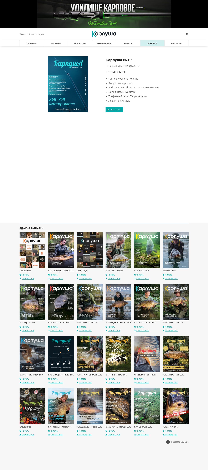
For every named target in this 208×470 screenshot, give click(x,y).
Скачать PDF (114, 109)
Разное (128, 43)
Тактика (56, 43)
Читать (24, 274)
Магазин (176, 43)
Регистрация (36, 34)
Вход (22, 34)
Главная (32, 43)
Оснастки (80, 43)
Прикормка (104, 43)
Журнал (152, 43)
